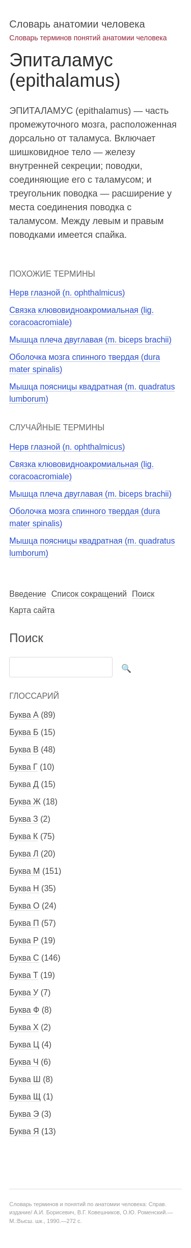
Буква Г (23, 767)
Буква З (23, 819)
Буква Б (23, 732)
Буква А (23, 715)
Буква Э (24, 1114)
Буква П (24, 923)
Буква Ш (24, 1079)
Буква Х (23, 1027)
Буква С (24, 957)
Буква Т (23, 975)
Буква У (23, 992)
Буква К (23, 836)
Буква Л (23, 853)
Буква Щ (25, 1096)
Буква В (23, 749)
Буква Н (24, 888)
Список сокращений (89, 594)
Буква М (24, 871)
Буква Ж (25, 801)
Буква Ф (24, 1010)
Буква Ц (24, 1044)
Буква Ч (23, 1062)
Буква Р (23, 940)
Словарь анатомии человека (77, 24)
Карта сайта (31, 610)
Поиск (143, 594)
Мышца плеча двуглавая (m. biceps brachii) (90, 339)
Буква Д (24, 784)
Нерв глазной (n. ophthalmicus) (67, 292)
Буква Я (24, 1131)
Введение (27, 594)
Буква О (24, 905)
